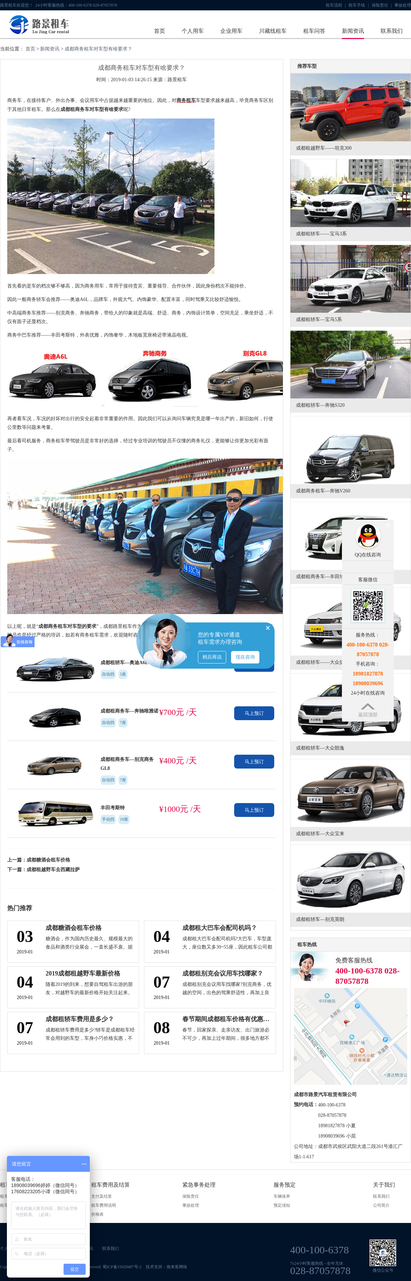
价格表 (97, 1214)
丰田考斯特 (113, 807)
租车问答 (314, 31)
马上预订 (254, 713)
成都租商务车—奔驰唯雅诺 (130, 711)
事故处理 (402, 5)
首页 (159, 31)
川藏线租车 (273, 31)
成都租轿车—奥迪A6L (124, 662)
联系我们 (392, 31)
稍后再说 (212, 657)
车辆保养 (282, 1196)
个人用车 (193, 31)
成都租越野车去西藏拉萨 (53, 869)
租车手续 (358, 5)
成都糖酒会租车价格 (48, 860)
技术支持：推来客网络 (166, 1266)
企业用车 (231, 31)
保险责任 (382, 5)
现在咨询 (245, 657)
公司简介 (381, 1205)
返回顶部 (367, 714)
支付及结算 (101, 1196)
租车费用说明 (103, 1205)
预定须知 (282, 1205)
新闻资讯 (353, 31)
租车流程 (336, 5)
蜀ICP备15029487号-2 (122, 1266)
